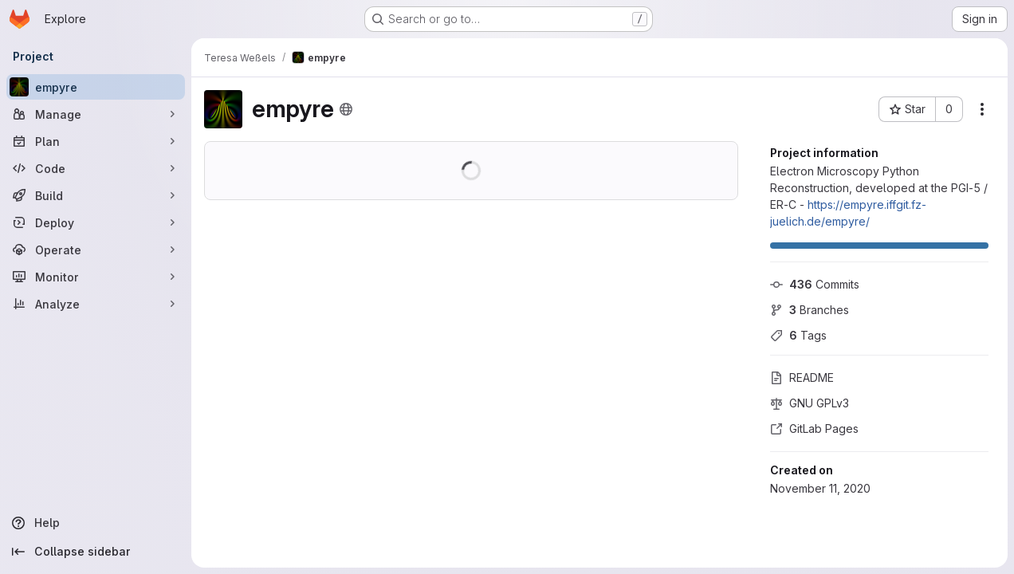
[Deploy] (95, 222)
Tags (798, 335)
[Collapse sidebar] (95, 551)
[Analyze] (95, 303)
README (802, 377)
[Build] (95, 195)
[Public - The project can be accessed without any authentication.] (346, 109)
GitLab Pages (814, 428)
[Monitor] (95, 276)
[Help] (95, 523)
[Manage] (95, 114)
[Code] (95, 168)
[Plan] (95, 141)
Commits (814, 284)
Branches (809, 309)
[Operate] (95, 249)
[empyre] (95, 87)
